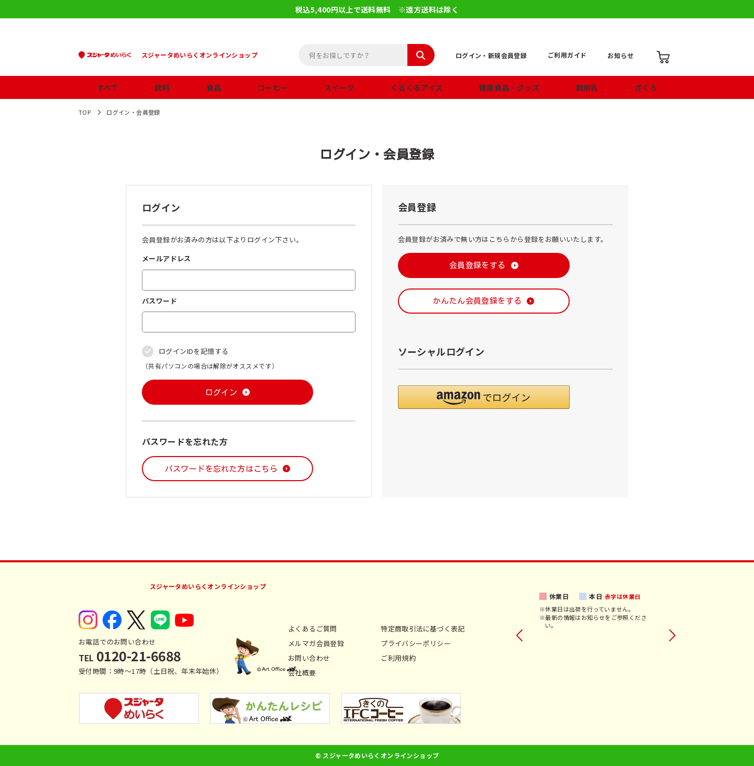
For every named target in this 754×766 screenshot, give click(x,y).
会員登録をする (477, 265)
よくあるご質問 (312, 629)
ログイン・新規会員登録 (491, 55)
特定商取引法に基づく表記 (423, 629)
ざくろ (646, 87)
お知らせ (620, 55)
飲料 (162, 87)
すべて (107, 87)
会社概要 (302, 673)
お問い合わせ (309, 658)
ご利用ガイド (567, 54)
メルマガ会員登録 (316, 643)
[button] (484, 397)
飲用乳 (587, 87)
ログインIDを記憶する (193, 351)
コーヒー (273, 87)
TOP (85, 112)
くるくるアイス (417, 87)
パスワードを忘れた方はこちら (221, 469)
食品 (213, 87)
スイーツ (339, 87)
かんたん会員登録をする (477, 301)
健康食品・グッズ (509, 87)
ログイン (221, 392)
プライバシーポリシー (416, 643)
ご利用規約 (398, 658)
